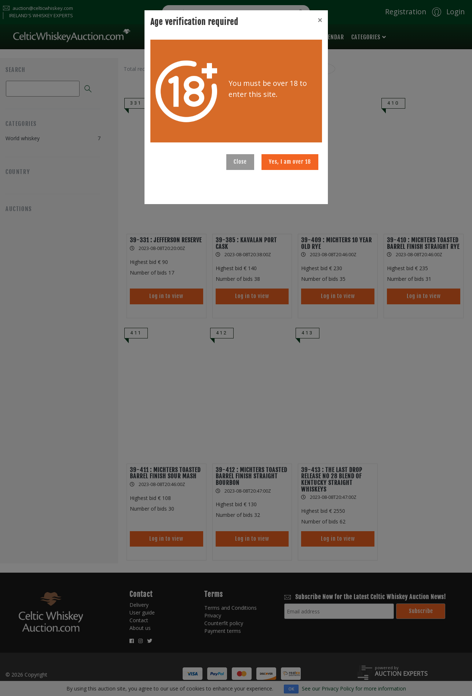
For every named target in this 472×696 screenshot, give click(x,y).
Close (240, 161)
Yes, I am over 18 (290, 161)
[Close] (320, 20)
